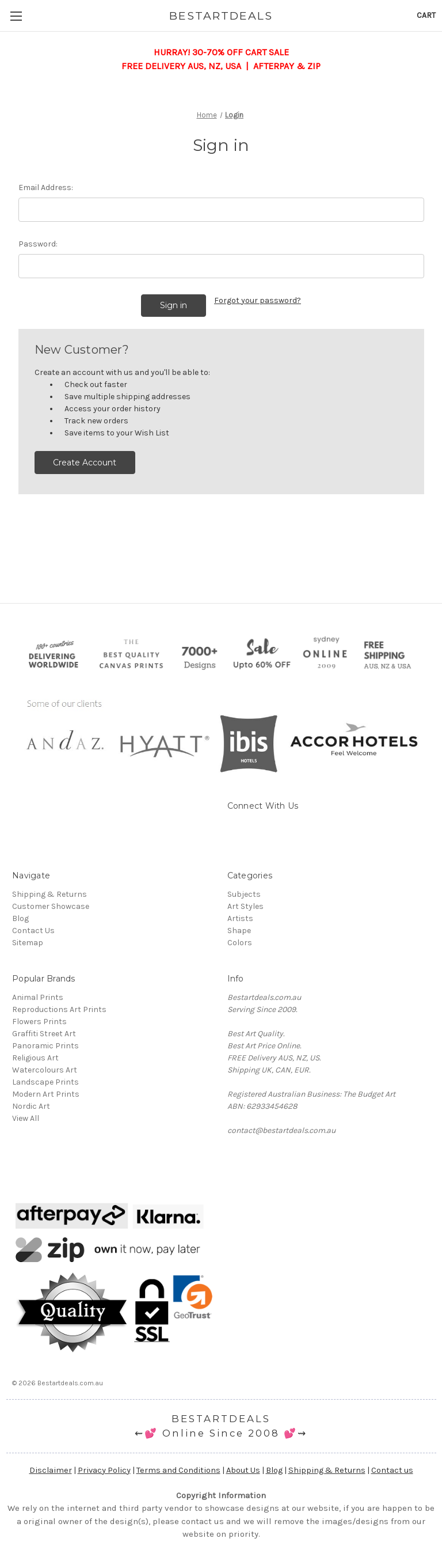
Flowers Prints (39, 1021)
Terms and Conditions (178, 1470)
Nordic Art (31, 1106)
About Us (243, 1470)
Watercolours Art (44, 1070)
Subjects (244, 894)
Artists (240, 918)
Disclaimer (50, 1470)
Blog (20, 918)
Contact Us (33, 930)
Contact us (392, 1470)
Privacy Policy (104, 1470)
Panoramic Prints (45, 1046)
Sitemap (27, 943)
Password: (38, 244)
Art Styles (245, 906)
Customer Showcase (50, 906)
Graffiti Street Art (44, 1034)
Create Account (84, 462)
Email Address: (45, 187)
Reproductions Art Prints (59, 1009)
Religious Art (35, 1058)
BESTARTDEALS (221, 1418)
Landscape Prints (45, 1082)
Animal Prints (37, 997)
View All (25, 1118)
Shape (239, 930)
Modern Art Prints (45, 1094)
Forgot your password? (257, 300)
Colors (239, 943)
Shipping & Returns (49, 894)
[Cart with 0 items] (426, 15)
